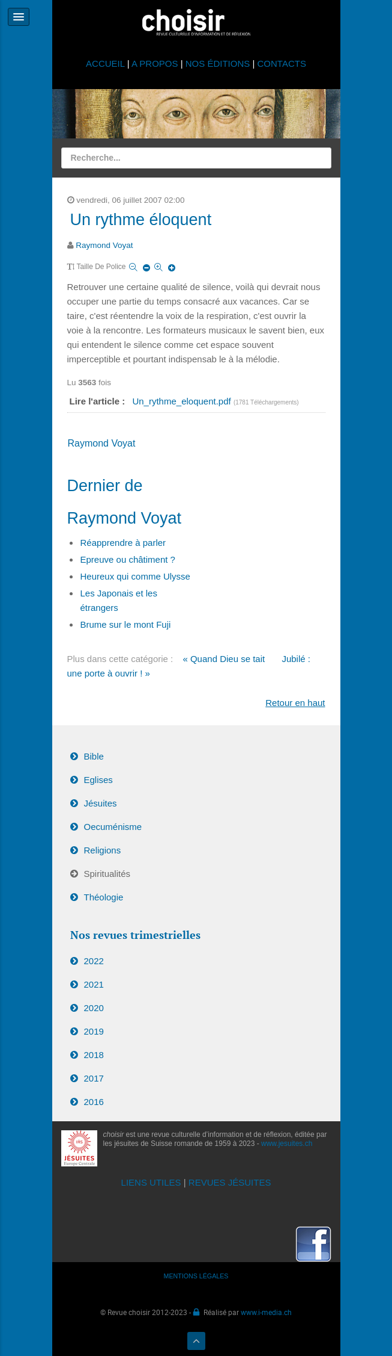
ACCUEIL (106, 63)
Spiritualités (107, 873)
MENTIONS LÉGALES (196, 1276)
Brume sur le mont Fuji (125, 624)
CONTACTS (282, 63)
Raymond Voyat (104, 245)
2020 (94, 1008)
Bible (94, 756)
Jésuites (100, 803)
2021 (94, 984)
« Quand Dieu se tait (223, 659)
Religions (102, 850)
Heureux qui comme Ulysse (135, 576)
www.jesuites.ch (286, 1143)
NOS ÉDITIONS (217, 63)
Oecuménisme (113, 827)
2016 (94, 1102)
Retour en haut (295, 703)
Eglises (98, 780)
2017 (94, 1078)
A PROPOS (154, 63)
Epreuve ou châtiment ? (127, 559)
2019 (94, 1031)
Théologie (104, 897)
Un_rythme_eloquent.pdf (182, 401)
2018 (94, 1055)
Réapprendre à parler (123, 542)
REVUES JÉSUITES (229, 1182)
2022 (94, 961)
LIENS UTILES (151, 1182)
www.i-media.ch (266, 1312)
